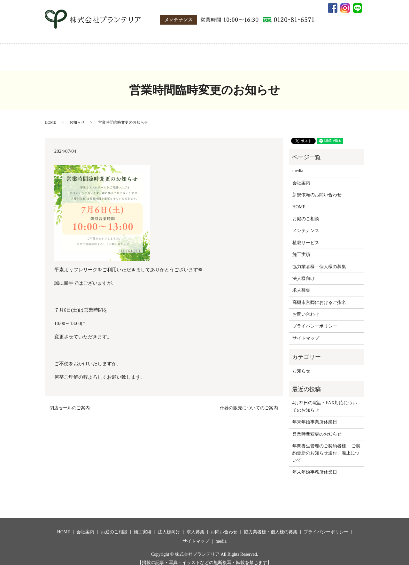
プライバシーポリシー (314, 320)
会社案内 (99, 54)
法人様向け (188, 54)
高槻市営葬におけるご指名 (319, 296)
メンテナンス (305, 224)
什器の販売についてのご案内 (249, 401)
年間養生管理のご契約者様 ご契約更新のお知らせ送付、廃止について (326, 447)
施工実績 (159, 54)
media (334, 54)
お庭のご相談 (129, 54)
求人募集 (216, 54)
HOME (75, 54)
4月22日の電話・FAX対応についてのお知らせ (324, 400)
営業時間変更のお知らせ (317, 428)
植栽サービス (305, 236)
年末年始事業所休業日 (314, 416)
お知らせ (77, 116)
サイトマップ (305, 332)
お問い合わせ (308, 54)
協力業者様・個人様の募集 (260, 54)
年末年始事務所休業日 (314, 466)
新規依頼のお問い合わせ (317, 188)
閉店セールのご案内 (70, 401)
